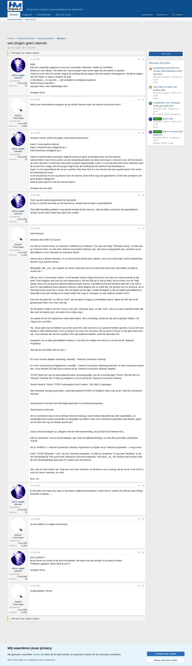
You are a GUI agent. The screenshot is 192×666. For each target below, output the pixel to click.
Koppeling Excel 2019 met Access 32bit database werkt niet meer (167, 70)
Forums (14, 14)
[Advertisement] (62, 30)
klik (37, 478)
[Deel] (139, 59)
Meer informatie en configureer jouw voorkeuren (31, 660)
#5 (143, 228)
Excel (155, 82)
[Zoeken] (178, 14)
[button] (73, 14)
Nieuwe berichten (15, 19)
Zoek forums (30, 19)
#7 (143, 519)
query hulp (163, 118)
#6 (143, 486)
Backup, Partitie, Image (163, 143)
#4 (143, 195)
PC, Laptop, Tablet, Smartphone (167, 114)
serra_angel (15, 48)
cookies (36, 654)
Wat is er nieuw (63, 14)
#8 (143, 552)
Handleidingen (44, 14)
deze (45, 524)
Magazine (27, 14)
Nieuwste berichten (159, 63)
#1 (143, 59)
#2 (143, 99)
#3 (143, 133)
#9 (143, 586)
